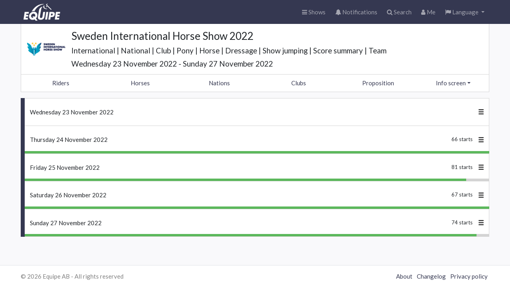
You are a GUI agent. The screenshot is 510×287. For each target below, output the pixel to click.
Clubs (298, 82)
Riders (60, 82)
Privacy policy (469, 276)
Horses (140, 82)
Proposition (378, 82)
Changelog (431, 276)
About (404, 276)
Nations (219, 82)
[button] (464, 12)
